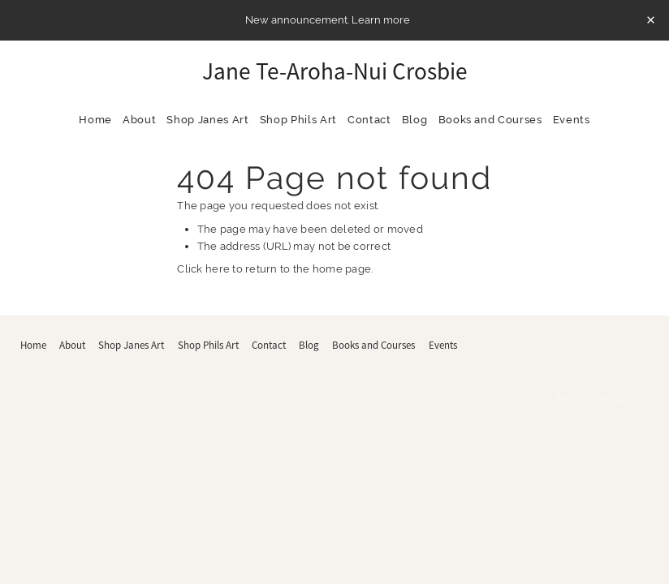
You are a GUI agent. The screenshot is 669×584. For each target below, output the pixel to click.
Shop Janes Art (207, 120)
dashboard (114, 395)
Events (571, 120)
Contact (369, 120)
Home (95, 120)
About (139, 120)
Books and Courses (490, 120)
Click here (203, 269)
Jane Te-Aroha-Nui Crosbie (335, 72)
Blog (415, 120)
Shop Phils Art (298, 120)
